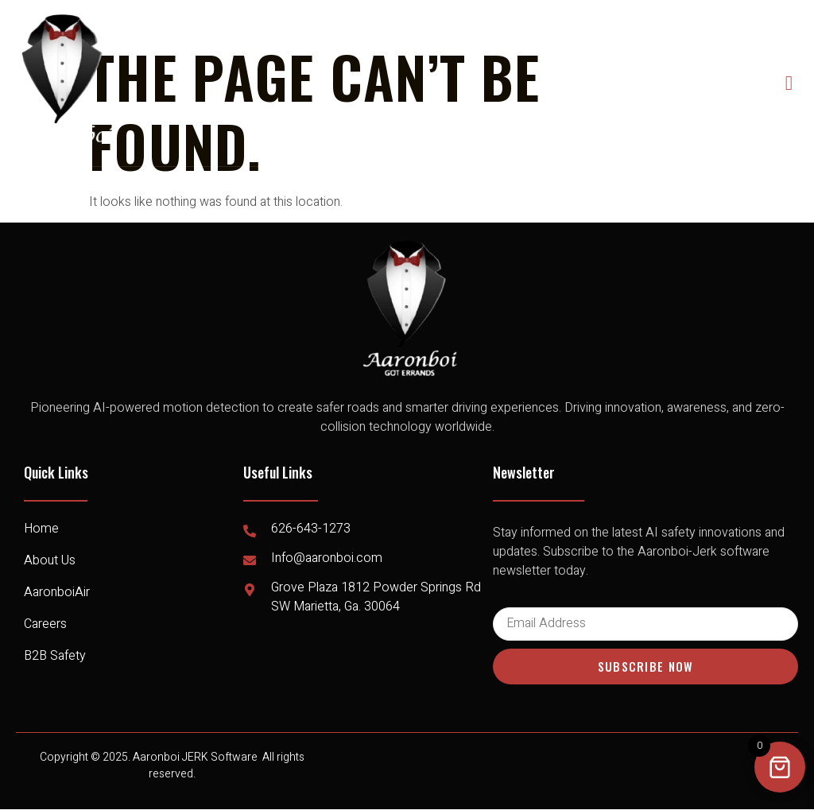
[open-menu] (789, 83)
